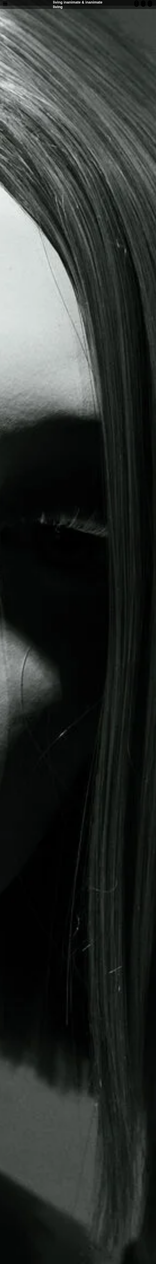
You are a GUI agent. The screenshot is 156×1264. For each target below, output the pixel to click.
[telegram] (143, 6)
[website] (150, 6)
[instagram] (136, 6)
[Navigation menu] (5, 4)
